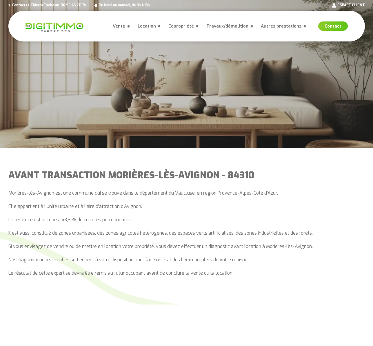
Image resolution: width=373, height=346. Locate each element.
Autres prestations (281, 26)
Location (147, 26)
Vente (119, 26)
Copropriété (181, 26)
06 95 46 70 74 (73, 5)
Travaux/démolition (227, 26)
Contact (333, 26)
